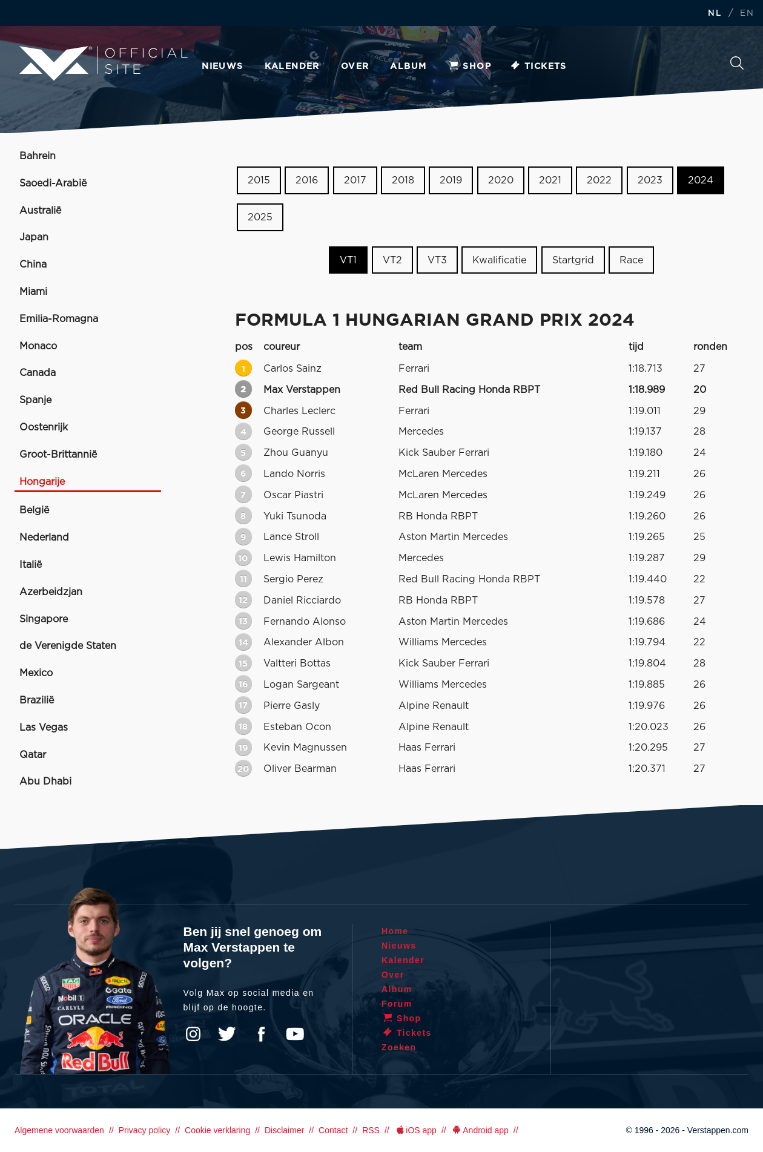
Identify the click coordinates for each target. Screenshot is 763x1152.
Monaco (38, 346)
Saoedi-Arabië (53, 183)
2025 (260, 217)
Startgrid (573, 260)
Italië (30, 565)
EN (747, 14)
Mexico (36, 673)
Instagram (193, 1034)
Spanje (35, 400)
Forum (397, 1004)
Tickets (538, 66)
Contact (333, 1130)
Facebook (261, 1034)
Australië (40, 211)
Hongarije (42, 482)
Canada (37, 373)
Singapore (43, 619)
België (34, 510)
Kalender (292, 66)
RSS (371, 1130)
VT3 (437, 260)
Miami (33, 292)
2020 (501, 180)
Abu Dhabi (45, 781)
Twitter (227, 1034)
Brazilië (36, 700)
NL (714, 14)
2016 (307, 180)
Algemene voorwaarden (59, 1130)
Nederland (44, 537)
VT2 (392, 260)
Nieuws (222, 66)
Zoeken (737, 63)
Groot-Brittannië (58, 454)
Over (355, 66)
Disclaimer (284, 1130)
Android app (480, 1130)
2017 (355, 180)
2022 (599, 180)
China (33, 264)
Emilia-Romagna (58, 319)
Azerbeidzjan (50, 592)
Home (395, 931)
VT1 (348, 260)
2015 (259, 180)
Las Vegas (43, 727)
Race (631, 260)
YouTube (295, 1034)
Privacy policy (145, 1130)
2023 (650, 180)
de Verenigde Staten (67, 646)
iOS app (415, 1130)
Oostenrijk (43, 427)
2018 (403, 180)
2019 (451, 180)
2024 (700, 180)
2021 (550, 180)
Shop (469, 66)
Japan (33, 237)
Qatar (32, 755)
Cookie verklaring (217, 1130)
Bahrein (37, 156)
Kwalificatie (499, 260)
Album (408, 66)
